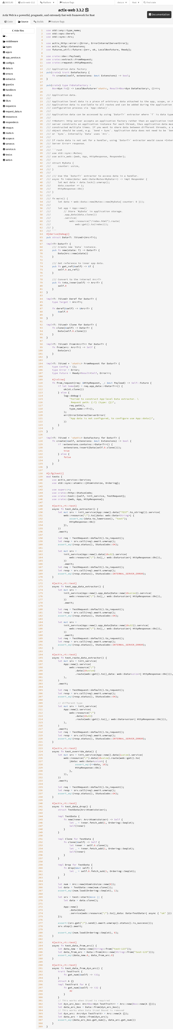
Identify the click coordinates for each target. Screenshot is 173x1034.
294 (40, 977)
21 (41, 95)
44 (41, 169)
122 (40, 421)
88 (41, 311)
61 (41, 224)
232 (40, 777)
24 (41, 104)
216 (40, 725)
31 (41, 127)
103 (40, 360)
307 (40, 1019)
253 (40, 845)
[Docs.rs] (8, 2)
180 (40, 609)
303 (40, 1007)
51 (41, 191)
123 (40, 424)
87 (41, 308)
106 (40, 369)
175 (40, 593)
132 (40, 453)
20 (41, 91)
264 (40, 880)
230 (40, 770)
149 (40, 509)
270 (40, 900)
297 (40, 987)
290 (40, 965)
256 (40, 854)
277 (40, 923)
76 (41, 272)
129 (40, 444)
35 (41, 140)
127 (40, 437)
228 (40, 764)
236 (40, 790)
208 (40, 699)
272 (40, 906)
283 (40, 942)
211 (40, 709)
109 (40, 379)
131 (40, 450)
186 (40, 628)
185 (40, 625)
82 (41, 292)
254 (40, 848)
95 (41, 334)
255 (40, 851)
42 (41, 162)
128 (40, 440)
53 (41, 198)
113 (40, 392)
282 (40, 939)
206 (40, 693)
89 (41, 314)
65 (41, 237)
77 (41, 276)
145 (40, 496)
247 (40, 825)
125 (40, 431)
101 (40, 353)
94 (41, 331)
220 (40, 738)
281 (40, 935)
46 (41, 175)
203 (40, 683)
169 (40, 573)
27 (41, 114)
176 (40, 596)
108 (40, 376)
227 (40, 761)
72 (41, 259)
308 (40, 1023)
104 (40, 363)
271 (40, 903)
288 (40, 958)
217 (40, 728)
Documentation (159, 14)
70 (41, 253)
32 (41, 130)
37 (41, 146)
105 (40, 366)
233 (40, 780)
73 (41, 263)
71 (41, 256)
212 (40, 712)
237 (40, 793)
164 (40, 557)
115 (40, 398)
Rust (134, 2)
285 (40, 948)
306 (40, 1016)
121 (40, 418)
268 (40, 893)
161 (40, 547)
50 (41, 188)
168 (40, 570)
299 (40, 994)
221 (40, 741)
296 (40, 984)
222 (40, 745)
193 (40, 651)
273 (40, 910)
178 (40, 602)
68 (41, 247)
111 (40, 386)
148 (40, 505)
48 (41, 182)
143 (40, 489)
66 (41, 240)
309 (40, 1026)
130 (40, 447)
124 (40, 428)
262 (40, 874)
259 (40, 864)
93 (41, 327)
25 (41, 107)
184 (40, 622)
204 (40, 686)
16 (41, 78)
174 (40, 589)
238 (40, 796)
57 (41, 211)
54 (41, 201)
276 (40, 919)
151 (40, 515)
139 (40, 476)
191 (40, 644)
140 (40, 479)
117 (40, 405)
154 (40, 525)
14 (41, 72)
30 (41, 124)
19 (41, 88)
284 (40, 945)
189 (40, 638)
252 (40, 842)
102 (40, 356)
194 (40, 654)
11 (41, 62)
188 (40, 635)
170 (40, 576)
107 (40, 373)
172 (40, 583)
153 (40, 521)
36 (41, 143)
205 (40, 690)
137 (40, 470)
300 (40, 997)
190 (40, 641)
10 (41, 59)
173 (40, 586)
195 (40, 657)
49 (41, 185)
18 (41, 85)
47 (41, 179)
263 (40, 877)
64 (41, 234)
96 (41, 337)
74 (41, 266)
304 (40, 1010)
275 (40, 916)
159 (40, 541)
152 (40, 518)
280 (40, 932)
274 (40, 913)
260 (40, 867)
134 (40, 460)
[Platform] (47, 2)
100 (40, 350)
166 (40, 563)
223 (40, 748)
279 (40, 929)
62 (41, 227)
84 (41, 298)
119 (40, 411)
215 (40, 722)
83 (41, 295)
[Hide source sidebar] (18, 30)
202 (40, 680)
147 (40, 502)
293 (40, 974)
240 (40, 803)
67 (41, 243)
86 (41, 305)
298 (40, 990)
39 (41, 153)
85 (41, 302)
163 (40, 554)
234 (40, 783)
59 (41, 217)
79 (41, 282)
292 (40, 971)
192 (40, 647)
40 (41, 156)
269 (40, 897)
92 (41, 324)
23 (41, 101)
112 (40, 389)
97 (41, 340)
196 (40, 660)
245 (40, 819)
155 (40, 528)
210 (40, 706)
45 (41, 172)
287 (40, 955)
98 (41, 344)
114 (40, 395)
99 (41, 347)
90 (41, 318)
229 (40, 767)
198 (40, 667)
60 (41, 221)
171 (40, 580)
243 (40, 812)
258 (40, 861)
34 (41, 137)
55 (41, 204)
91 (41, 321)
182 (40, 615)
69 (41, 250)
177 (40, 599)
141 (40, 483)
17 (41, 82)
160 (40, 544)
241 (40, 806)
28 (41, 117)
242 (40, 809)
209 (40, 703)
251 (40, 838)
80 (41, 285)
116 (40, 402)
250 (40, 835)
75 (41, 269)
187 (40, 631)
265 (40, 884)
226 (40, 758)
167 (40, 567)
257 (40, 858)
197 (40, 664)
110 (40, 382)
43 (41, 166)
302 (40, 1003)
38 (41, 149)
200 (40, 673)
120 (40, 415)
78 (41, 279)
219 (40, 735)
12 (41, 65)
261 (40, 871)
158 (40, 538)
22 (41, 98)
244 (40, 816)
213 (40, 716)
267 (40, 890)
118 (40, 408)
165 (40, 560)
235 (40, 787)
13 (41, 69)
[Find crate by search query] (159, 2)
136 (40, 466)
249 (40, 832)
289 (40, 961)
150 (40, 512)
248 (40, 829)
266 (40, 887)
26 (41, 111)
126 (40, 434)
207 (40, 696)
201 (40, 677)
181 (40, 612)
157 (40, 534)
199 (40, 670)
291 (40, 968)
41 (41, 159)
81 (41, 289)
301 (40, 1000)
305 (40, 1013)
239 (40, 800)
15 (41, 75)
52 (41, 195)
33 (41, 133)
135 (40, 463)
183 (40, 618)
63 (41, 230)
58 (41, 214)
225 (40, 754)
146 (40, 499)
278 (40, 926)
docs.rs (120, 2)
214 (40, 719)
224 (40, 751)
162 (40, 551)
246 (40, 822)
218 (40, 732)
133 (40, 457)
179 (40, 605)
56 (41, 208)
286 (40, 952)
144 (40, 492)
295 (40, 981)
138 (40, 473)
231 (40, 774)
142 (40, 486)
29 (41, 120)
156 (40, 531)
